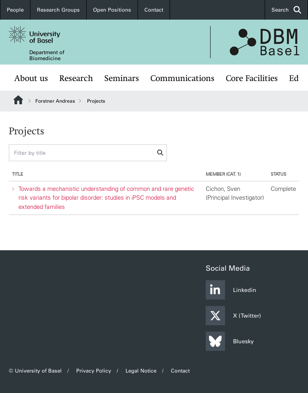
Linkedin (231, 290)
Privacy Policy (93, 371)
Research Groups (58, 10)
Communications (182, 78)
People (15, 10)
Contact (153, 10)
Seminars (121, 78)
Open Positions (112, 10)
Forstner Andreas (55, 101)
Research (76, 78)
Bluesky (230, 341)
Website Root (18, 99)
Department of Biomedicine (46, 55)
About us (31, 78)
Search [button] (286, 10)
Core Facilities (252, 78)
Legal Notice (141, 371)
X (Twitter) (233, 315)
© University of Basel (35, 371)
